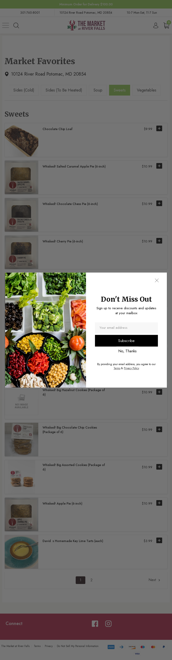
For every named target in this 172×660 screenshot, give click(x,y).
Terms (117, 368)
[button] (156, 280)
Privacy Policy (131, 368)
